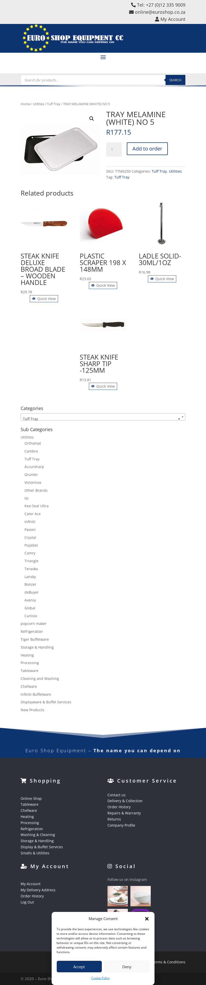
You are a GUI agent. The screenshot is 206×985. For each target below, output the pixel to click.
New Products (32, 709)
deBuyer (31, 592)
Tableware (29, 670)
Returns (114, 819)
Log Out (27, 902)
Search (175, 80)
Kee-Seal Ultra (36, 505)
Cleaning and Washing (40, 678)
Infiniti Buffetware (36, 694)
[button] (146, 918)
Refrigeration (32, 631)
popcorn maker (34, 623)
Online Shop (31, 798)
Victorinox (32, 482)
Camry (29, 553)
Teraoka (31, 568)
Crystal (30, 537)
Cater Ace (32, 513)
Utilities (38, 104)
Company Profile (121, 825)
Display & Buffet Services (42, 846)
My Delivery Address (38, 889)
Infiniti (29, 521)
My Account (30, 883)
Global (29, 608)
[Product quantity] (113, 149)
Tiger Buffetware (35, 639)
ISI (26, 498)
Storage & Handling (37, 647)
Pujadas (31, 545)
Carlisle (30, 615)
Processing (30, 662)
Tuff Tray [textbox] (101, 418)
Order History (119, 806)
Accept (79, 966)
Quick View (44, 298)
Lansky (30, 576)
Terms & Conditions (168, 962)
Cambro (31, 451)
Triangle (31, 560)
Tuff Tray (53, 104)
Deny (126, 966)
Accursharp (34, 466)
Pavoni (30, 529)
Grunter (31, 474)
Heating (27, 655)
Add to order (147, 148)
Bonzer (30, 584)
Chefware (29, 686)
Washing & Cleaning (38, 834)
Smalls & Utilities (35, 853)
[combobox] (103, 416)
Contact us (116, 794)
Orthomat (32, 443)
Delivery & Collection (125, 800)
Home (25, 104)
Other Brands (36, 490)
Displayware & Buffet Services (46, 702)
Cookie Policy (100, 978)
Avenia (30, 600)
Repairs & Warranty (124, 813)
